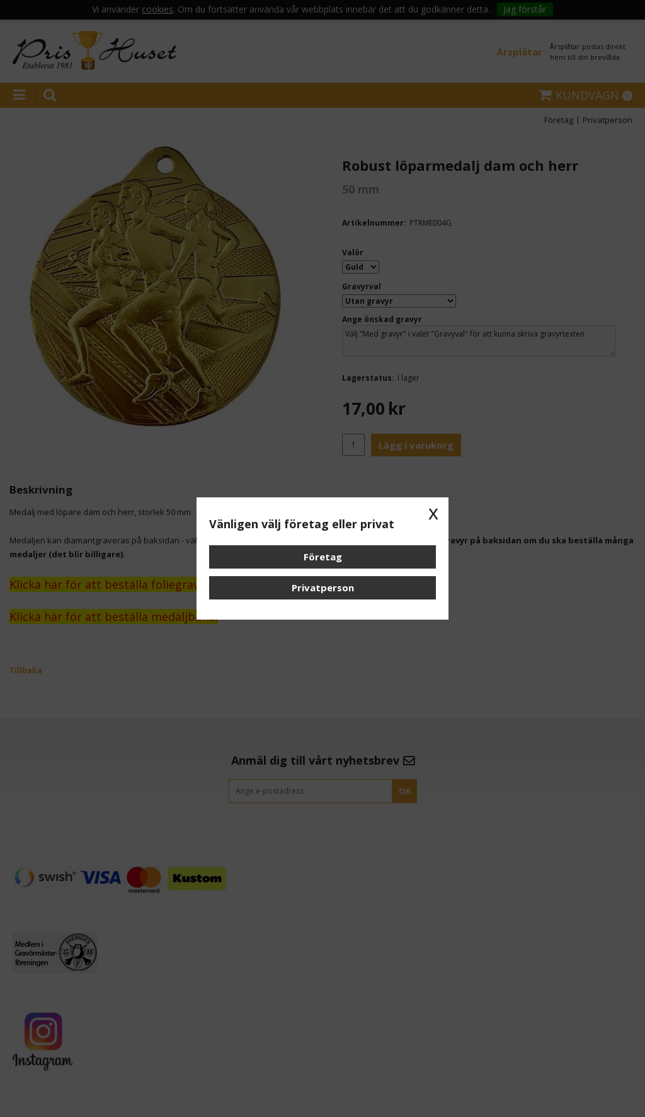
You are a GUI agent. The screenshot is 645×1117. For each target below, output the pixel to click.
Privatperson (323, 587)
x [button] (433, 512)
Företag (323, 556)
